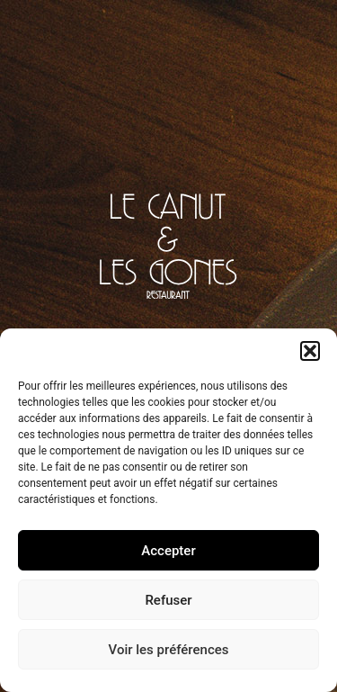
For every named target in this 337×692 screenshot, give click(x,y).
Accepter (168, 551)
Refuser (168, 600)
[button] (310, 351)
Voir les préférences (169, 650)
